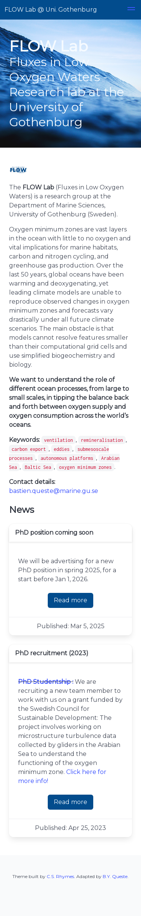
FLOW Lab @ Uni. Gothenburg (51, 9)
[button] (131, 9)
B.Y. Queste (115, 876)
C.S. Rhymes (60, 876)
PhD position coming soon (54, 532)
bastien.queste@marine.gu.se (53, 490)
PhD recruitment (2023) (51, 653)
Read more (70, 600)
